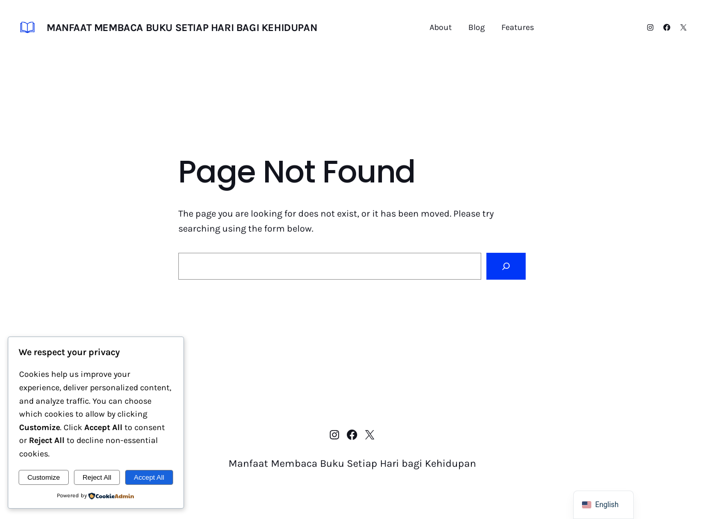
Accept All (149, 477)
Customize (43, 477)
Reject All (97, 477)
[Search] (506, 266)
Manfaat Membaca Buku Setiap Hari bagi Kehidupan (182, 28)
